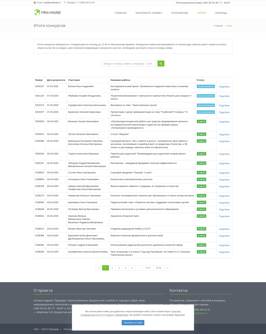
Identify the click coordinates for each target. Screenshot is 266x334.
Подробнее (224, 87)
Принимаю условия (133, 322)
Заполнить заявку (148, 12)
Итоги (201, 12)
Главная (121, 12)
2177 (148, 267)
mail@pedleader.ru (52, 2)
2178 (158, 267)
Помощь (221, 12)
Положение (179, 12)
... (139, 267)
